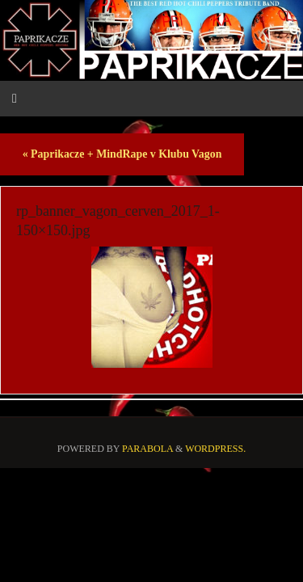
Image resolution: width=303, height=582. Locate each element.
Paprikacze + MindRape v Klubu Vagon (122, 154)
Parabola (147, 448)
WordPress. (215, 448)
